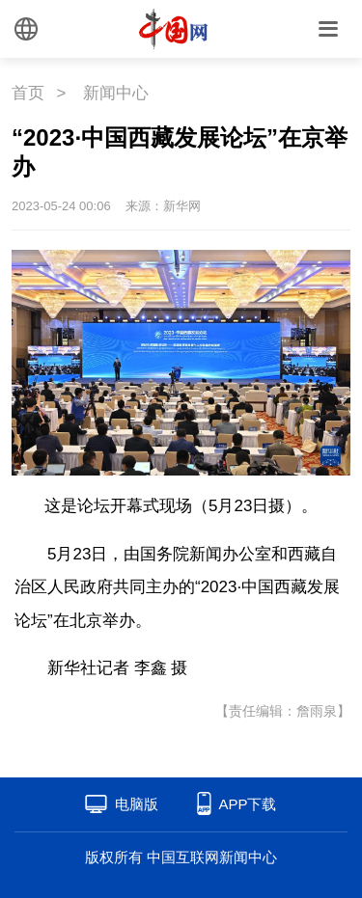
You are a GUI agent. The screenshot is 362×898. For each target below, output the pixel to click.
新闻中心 (116, 93)
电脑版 (136, 804)
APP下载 (247, 804)
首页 (28, 93)
